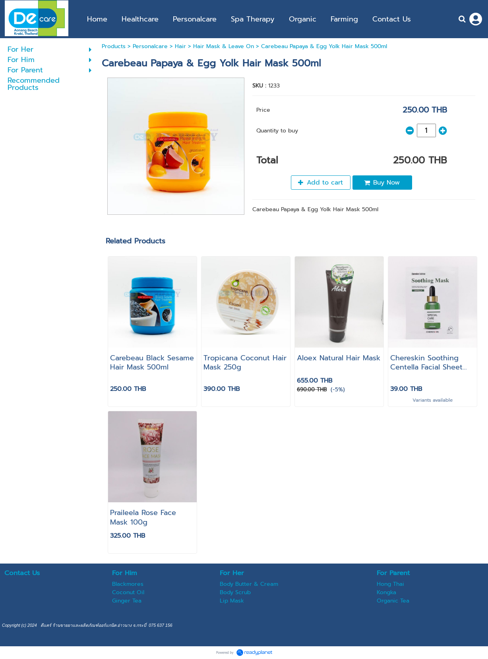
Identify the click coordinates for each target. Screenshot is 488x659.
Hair (180, 46)
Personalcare (150, 46)
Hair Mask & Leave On (223, 46)
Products (114, 46)
